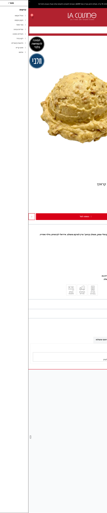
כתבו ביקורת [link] (101, 313)
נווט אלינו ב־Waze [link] (95, 495)
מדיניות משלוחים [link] (95, 485)
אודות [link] (100, 387)
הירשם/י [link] (86, 359)
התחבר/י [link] (96, 359)
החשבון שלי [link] (97, 457)
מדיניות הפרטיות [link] (95, 436)
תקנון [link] (100, 431)
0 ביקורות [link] (91, 313)
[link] (100, 495)
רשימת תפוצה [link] (96, 467)
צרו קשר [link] (98, 421)
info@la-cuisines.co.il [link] (93, 391)
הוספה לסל (57, 216)
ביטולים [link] (99, 441)
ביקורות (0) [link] (98, 339)
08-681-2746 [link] (96, 396)
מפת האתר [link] (97, 426)
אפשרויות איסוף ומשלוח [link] (77, 339)
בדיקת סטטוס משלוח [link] (93, 490)
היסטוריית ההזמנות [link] (94, 462)
